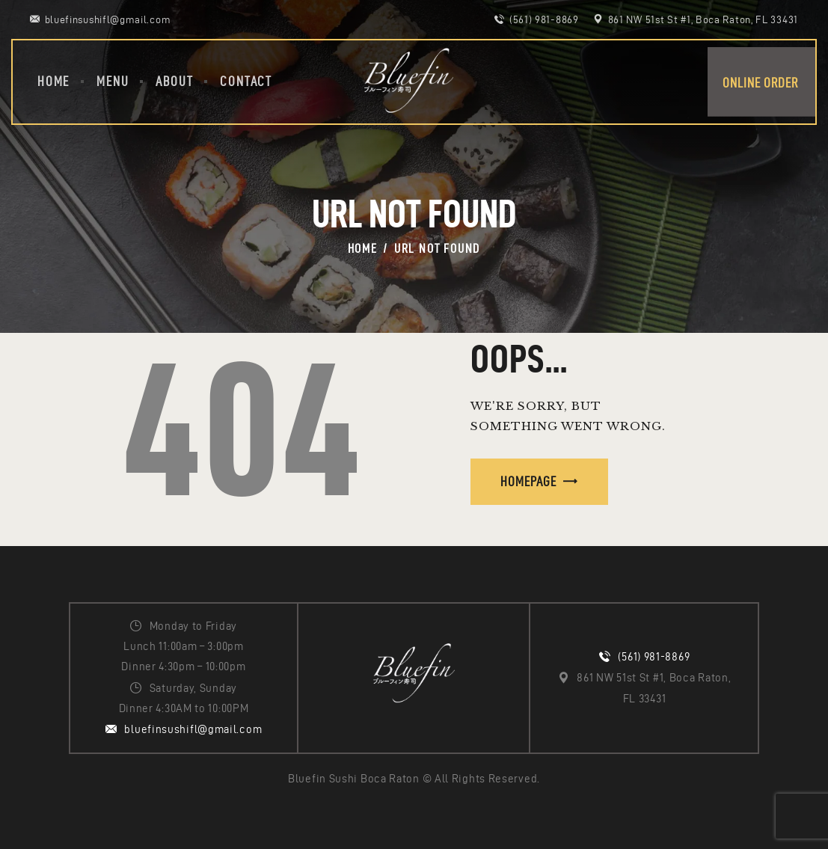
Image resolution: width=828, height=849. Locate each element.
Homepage (528, 481)
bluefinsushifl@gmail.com (193, 729)
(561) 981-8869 (654, 657)
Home (363, 248)
